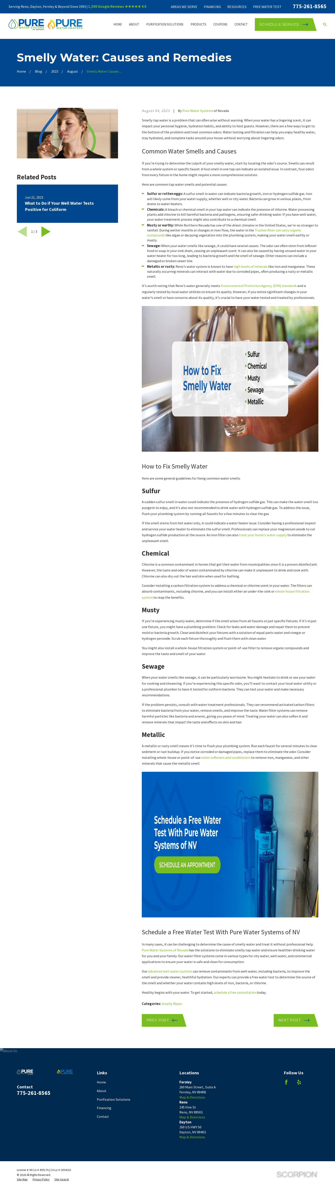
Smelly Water (172, 1003)
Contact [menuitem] (241, 24)
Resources (237, 7)
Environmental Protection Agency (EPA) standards (259, 286)
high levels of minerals (251, 266)
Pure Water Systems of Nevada (165, 950)
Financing (212, 7)
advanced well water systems (170, 971)
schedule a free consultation (235, 992)
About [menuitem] (134, 24)
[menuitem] (22, 1179)
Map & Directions (192, 1097)
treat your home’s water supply (263, 535)
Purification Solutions (113, 1099)
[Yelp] (299, 1082)
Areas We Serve (184, 7)
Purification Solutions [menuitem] (164, 24)
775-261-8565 (310, 6)
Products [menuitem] (198, 24)
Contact (103, 1116)
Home (101, 1082)
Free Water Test (267, 7)
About (101, 1091)
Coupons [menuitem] (220, 24)
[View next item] (46, 231)
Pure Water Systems (197, 110)
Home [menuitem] (117, 24)
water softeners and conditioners (225, 757)
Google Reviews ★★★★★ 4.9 (122, 6)
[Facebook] (286, 1082)
